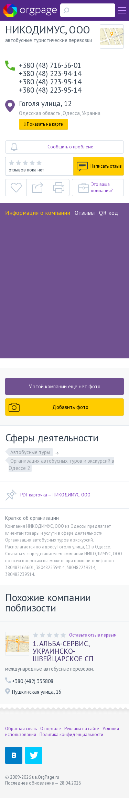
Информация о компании (37, 213)
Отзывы (85, 213)
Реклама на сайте (81, 729)
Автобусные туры (30, 452)
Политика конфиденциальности (71, 734)
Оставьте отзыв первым (93, 635)
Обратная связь (21, 729)
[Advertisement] (64, 285)
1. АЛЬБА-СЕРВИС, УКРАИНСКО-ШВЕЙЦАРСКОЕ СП (63, 651)
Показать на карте (43, 124)
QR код (108, 213)
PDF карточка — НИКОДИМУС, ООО (47, 495)
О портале (50, 729)
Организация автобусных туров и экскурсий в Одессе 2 (61, 464)
